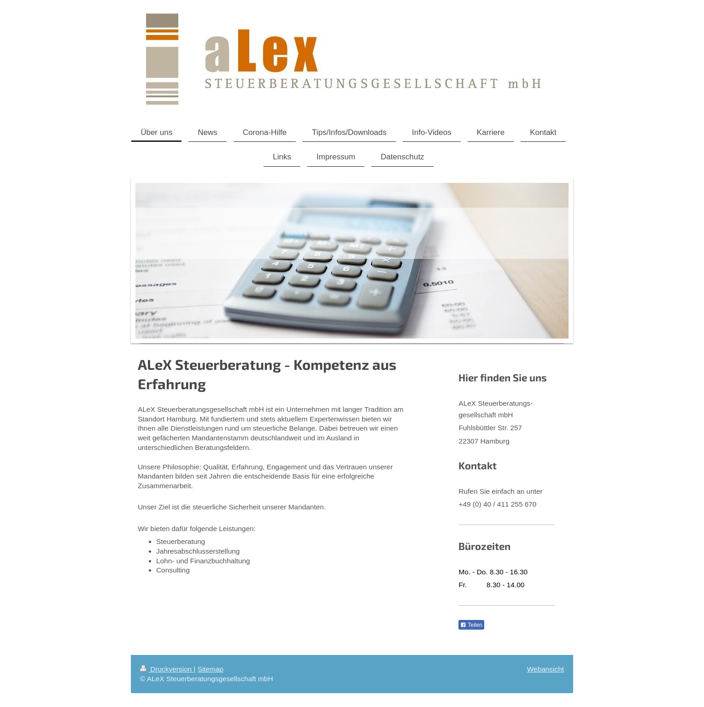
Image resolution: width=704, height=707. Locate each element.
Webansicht (545, 669)
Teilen (471, 625)
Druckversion (167, 669)
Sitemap (210, 669)
